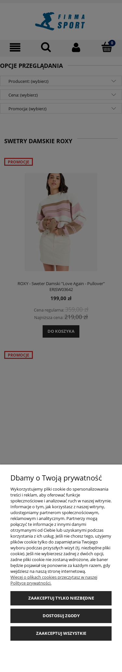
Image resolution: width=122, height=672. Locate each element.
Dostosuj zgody (61, 616)
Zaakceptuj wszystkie (61, 633)
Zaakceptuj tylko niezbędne (61, 598)
